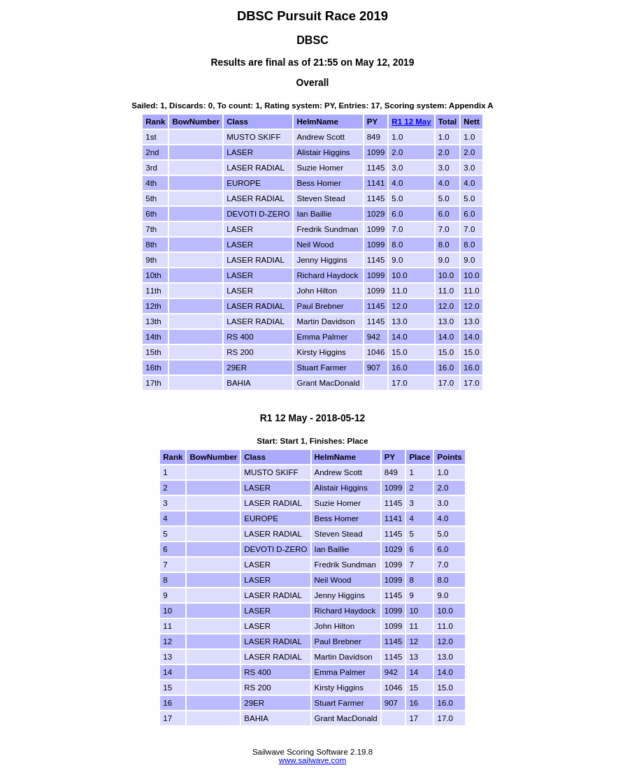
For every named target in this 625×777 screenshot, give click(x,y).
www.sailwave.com (313, 760)
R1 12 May (411, 121)
